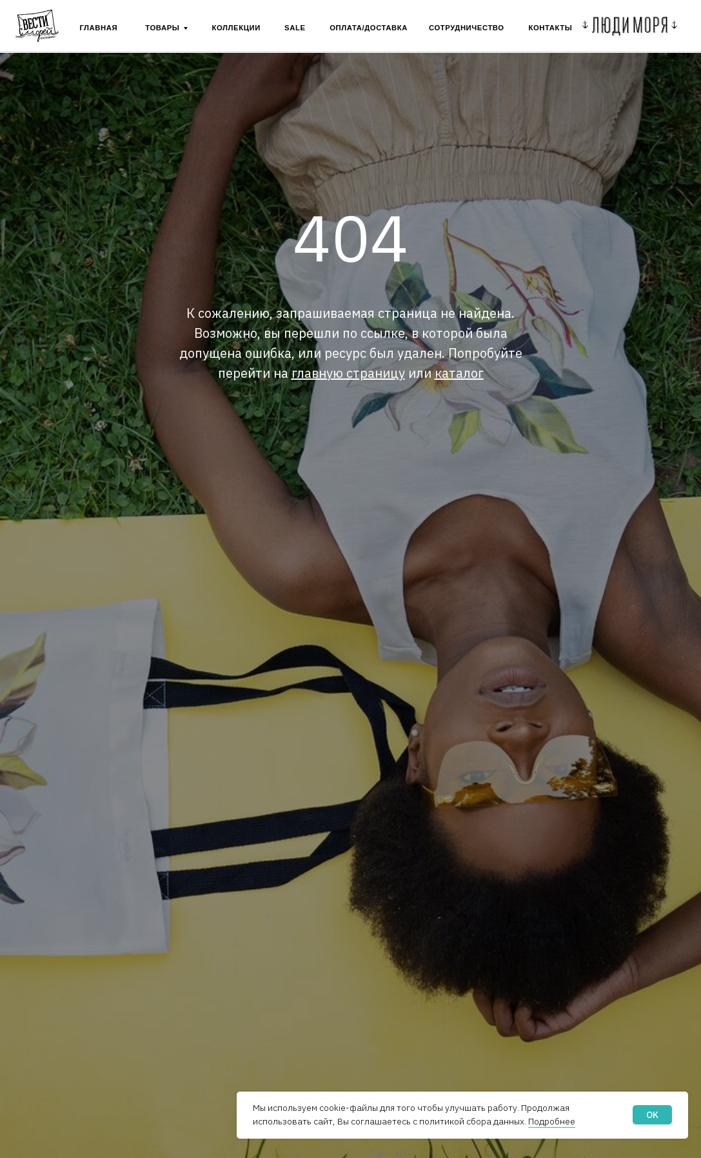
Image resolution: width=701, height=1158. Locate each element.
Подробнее (551, 1121)
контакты (551, 28)
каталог (459, 373)
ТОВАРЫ (162, 28)
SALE (294, 28)
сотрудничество (466, 28)
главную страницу (348, 373)
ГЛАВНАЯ (98, 28)
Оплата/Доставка (369, 28)
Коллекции (236, 28)
